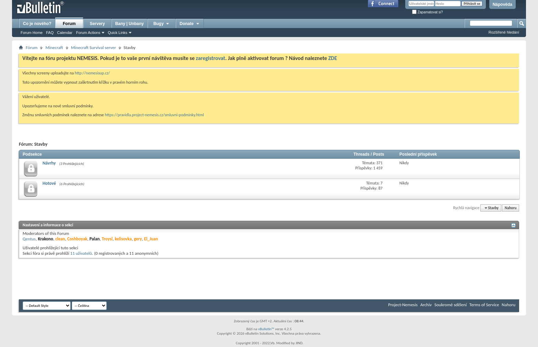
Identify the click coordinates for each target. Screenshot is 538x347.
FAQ (50, 33)
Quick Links (117, 33)
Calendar (64, 33)
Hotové (49, 183)
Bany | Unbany (129, 23)
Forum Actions (88, 33)
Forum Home (32, 33)
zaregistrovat (210, 58)
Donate (190, 23)
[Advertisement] (144, 278)
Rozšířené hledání (504, 32)
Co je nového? (37, 23)
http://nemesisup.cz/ (92, 73)
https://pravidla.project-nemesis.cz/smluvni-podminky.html (154, 114)
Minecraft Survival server (93, 47)
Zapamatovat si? (427, 12)
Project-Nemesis (403, 304)
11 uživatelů (81, 253)
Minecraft (54, 47)
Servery (97, 23)
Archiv (426, 304)
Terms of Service (484, 304)
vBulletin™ (266, 329)
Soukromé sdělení (450, 304)
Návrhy (49, 163)
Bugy (161, 23)
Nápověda (502, 4)
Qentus (29, 238)
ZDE (332, 58)
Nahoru (510, 208)
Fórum (31, 47)
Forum (69, 23)
